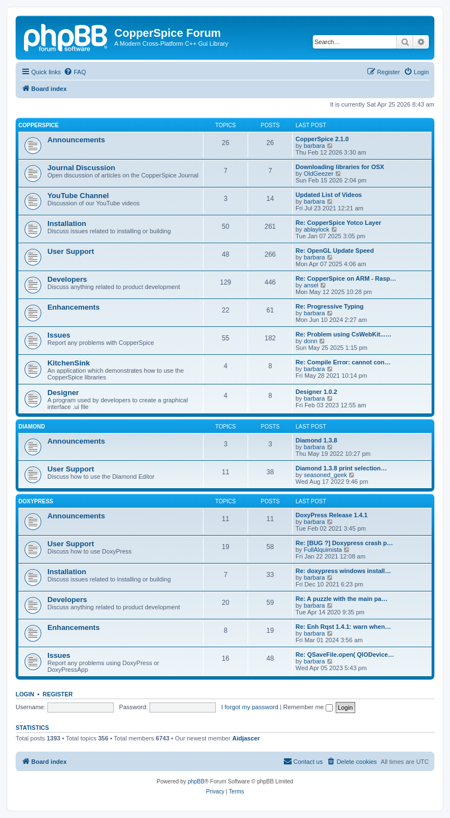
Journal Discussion (81, 167)
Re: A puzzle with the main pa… (342, 598)
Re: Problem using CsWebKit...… (343, 334)
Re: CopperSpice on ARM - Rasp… (346, 278)
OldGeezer (318, 173)
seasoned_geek (325, 474)
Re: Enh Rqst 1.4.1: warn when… (343, 626)
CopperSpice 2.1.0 (322, 139)
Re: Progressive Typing (330, 306)
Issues (58, 335)
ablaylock (317, 229)
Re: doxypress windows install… (343, 570)
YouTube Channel (78, 195)
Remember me (308, 707)
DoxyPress (35, 501)
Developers (67, 279)
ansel (311, 285)
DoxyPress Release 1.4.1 (331, 515)
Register (58, 694)
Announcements (76, 140)
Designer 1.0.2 (316, 391)
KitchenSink (68, 363)
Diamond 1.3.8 (316, 440)
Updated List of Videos (329, 194)
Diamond (31, 427)
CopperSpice (38, 125)
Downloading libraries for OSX (340, 166)
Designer (63, 392)
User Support (70, 251)
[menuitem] (75, 72)
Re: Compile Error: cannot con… (343, 362)
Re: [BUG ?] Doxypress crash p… (344, 543)
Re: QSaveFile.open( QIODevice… (345, 654)
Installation (66, 223)
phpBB (196, 781)
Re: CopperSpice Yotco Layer (338, 222)
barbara (314, 145)
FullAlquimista (323, 549)
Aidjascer (246, 738)
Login (25, 694)
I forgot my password (249, 707)
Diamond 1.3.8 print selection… (341, 468)
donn (310, 341)
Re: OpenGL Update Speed (335, 250)
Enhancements (73, 307)
